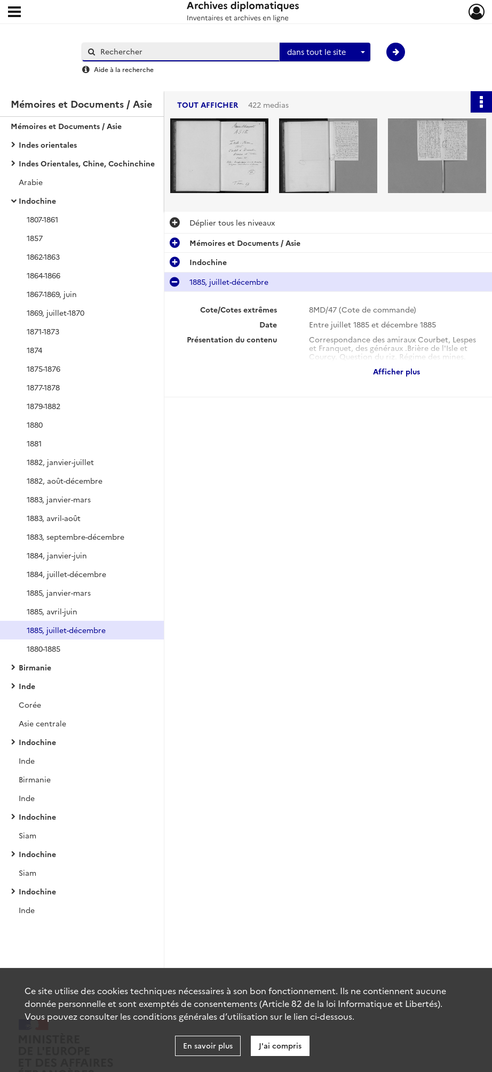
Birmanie (35, 667)
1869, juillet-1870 (55, 312)
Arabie (31, 182)
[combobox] (325, 52)
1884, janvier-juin (57, 555)
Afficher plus (396, 371)
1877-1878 (43, 387)
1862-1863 (43, 256)
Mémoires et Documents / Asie (66, 126)
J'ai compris (280, 1045)
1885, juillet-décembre (66, 630)
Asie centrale (42, 723)
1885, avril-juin (52, 611)
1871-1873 (43, 331)
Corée (30, 704)
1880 (35, 424)
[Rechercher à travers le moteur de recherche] (186, 51)
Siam (27, 835)
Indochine (37, 200)
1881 (34, 443)
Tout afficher (207, 105)
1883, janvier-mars (59, 499)
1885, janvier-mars (59, 592)
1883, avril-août (54, 518)
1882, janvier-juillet (60, 462)
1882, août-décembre (64, 480)
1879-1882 (43, 406)
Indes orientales (48, 144)
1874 (34, 350)
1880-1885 (43, 648)
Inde (27, 686)
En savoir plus (208, 1045)
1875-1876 (43, 368)
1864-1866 (43, 275)
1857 (35, 238)
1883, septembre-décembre (75, 536)
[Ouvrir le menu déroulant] (14, 12)
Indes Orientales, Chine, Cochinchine (87, 163)
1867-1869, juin (52, 294)
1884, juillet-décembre (66, 574)
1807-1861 (42, 219)
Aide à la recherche (124, 69)
